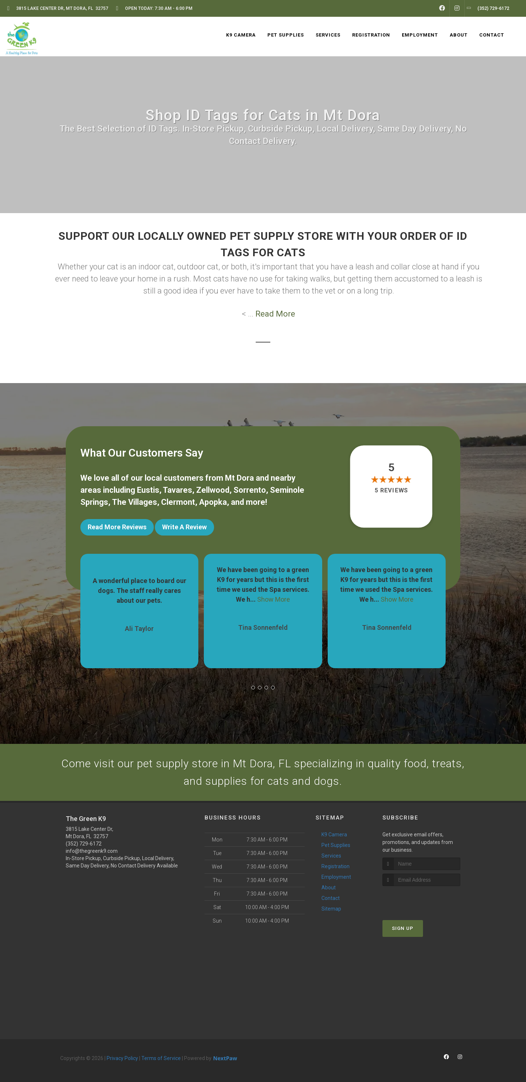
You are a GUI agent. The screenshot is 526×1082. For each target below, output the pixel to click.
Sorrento (249, 490)
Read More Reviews (117, 527)
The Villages (134, 502)
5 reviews (391, 490)
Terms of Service (161, 1058)
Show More (273, 599)
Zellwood (212, 490)
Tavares (177, 490)
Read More (275, 313)
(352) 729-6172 (84, 844)
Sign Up (402, 928)
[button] (253, 687)
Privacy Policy (122, 1058)
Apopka (213, 502)
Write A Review (184, 527)
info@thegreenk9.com (92, 851)
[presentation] (421, 900)
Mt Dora (239, 478)
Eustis (148, 490)
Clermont (178, 502)
